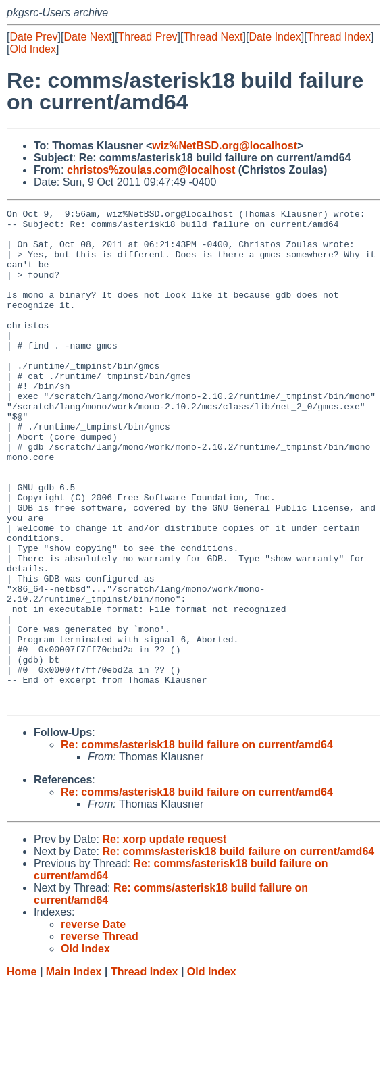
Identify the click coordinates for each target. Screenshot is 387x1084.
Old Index (32, 49)
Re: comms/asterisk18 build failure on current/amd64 (197, 844)
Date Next (87, 37)
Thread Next (212, 37)
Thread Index (339, 37)
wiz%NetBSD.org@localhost (224, 145)
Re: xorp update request (164, 938)
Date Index (275, 37)
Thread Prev (148, 37)
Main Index (74, 1071)
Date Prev (33, 37)
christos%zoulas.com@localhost (151, 170)
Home (21, 1071)
